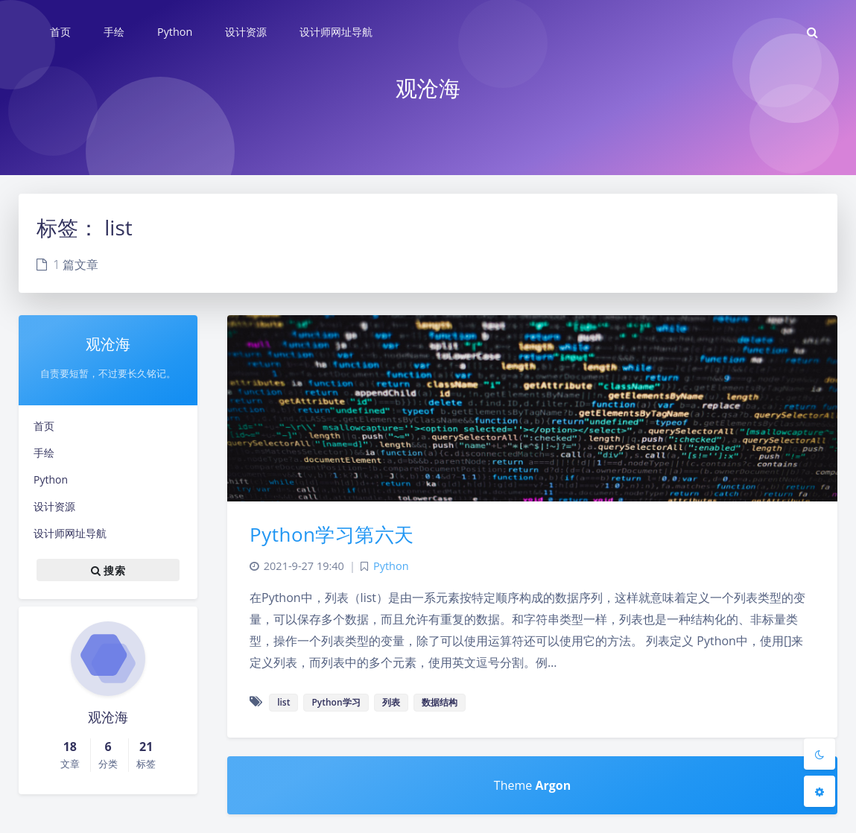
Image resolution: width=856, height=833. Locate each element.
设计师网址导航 (70, 533)
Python (51, 479)
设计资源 (54, 506)
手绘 (44, 453)
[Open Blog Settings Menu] (819, 791)
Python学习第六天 (332, 534)
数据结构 (439, 702)
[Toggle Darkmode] (819, 754)
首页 (44, 426)
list (283, 702)
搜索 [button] (108, 570)
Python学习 (335, 702)
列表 (391, 702)
